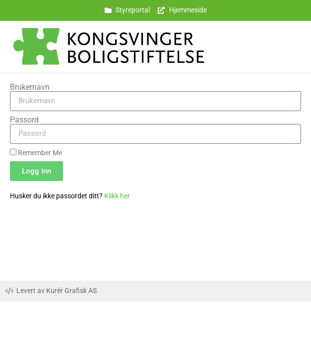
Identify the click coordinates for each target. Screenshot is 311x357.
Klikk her (117, 196)
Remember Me (36, 153)
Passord (24, 120)
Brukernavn (30, 87)
